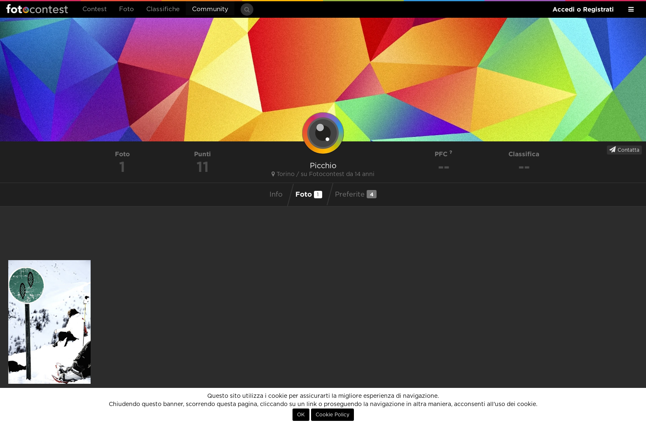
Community (210, 9)
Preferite (356, 194)
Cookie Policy (332, 414)
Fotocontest (37, 8)
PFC (443, 153)
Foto (126, 9)
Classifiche (163, 9)
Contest (94, 9)
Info (276, 194)
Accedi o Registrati (583, 9)
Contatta (624, 149)
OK (301, 414)
